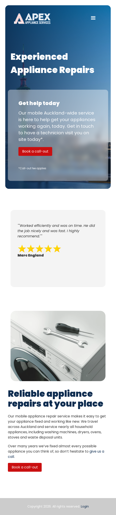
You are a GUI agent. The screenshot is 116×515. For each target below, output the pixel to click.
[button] (93, 18)
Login (85, 506)
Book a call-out (35, 151)
